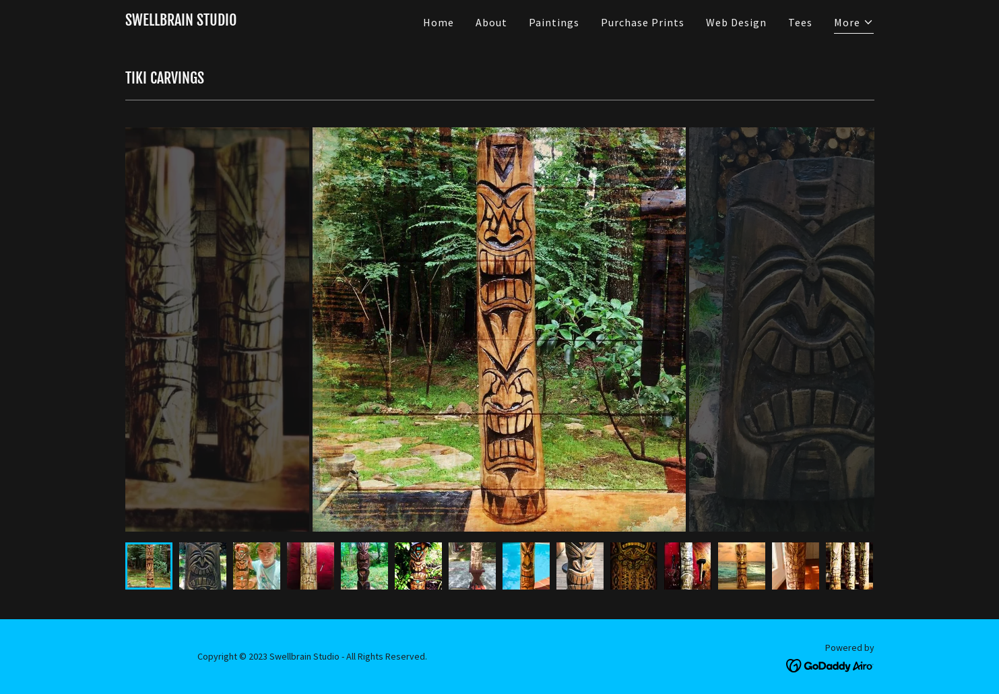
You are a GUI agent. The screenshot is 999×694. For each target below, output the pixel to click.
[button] (854, 24)
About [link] (491, 22)
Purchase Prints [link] (642, 22)
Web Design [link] (736, 22)
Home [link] (438, 22)
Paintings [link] (554, 22)
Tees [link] (800, 22)
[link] (181, 21)
